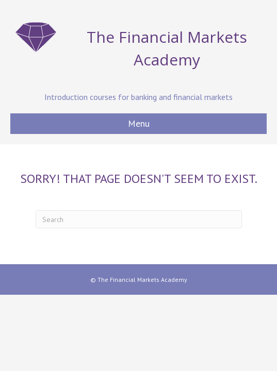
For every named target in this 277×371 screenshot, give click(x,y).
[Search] (139, 219)
